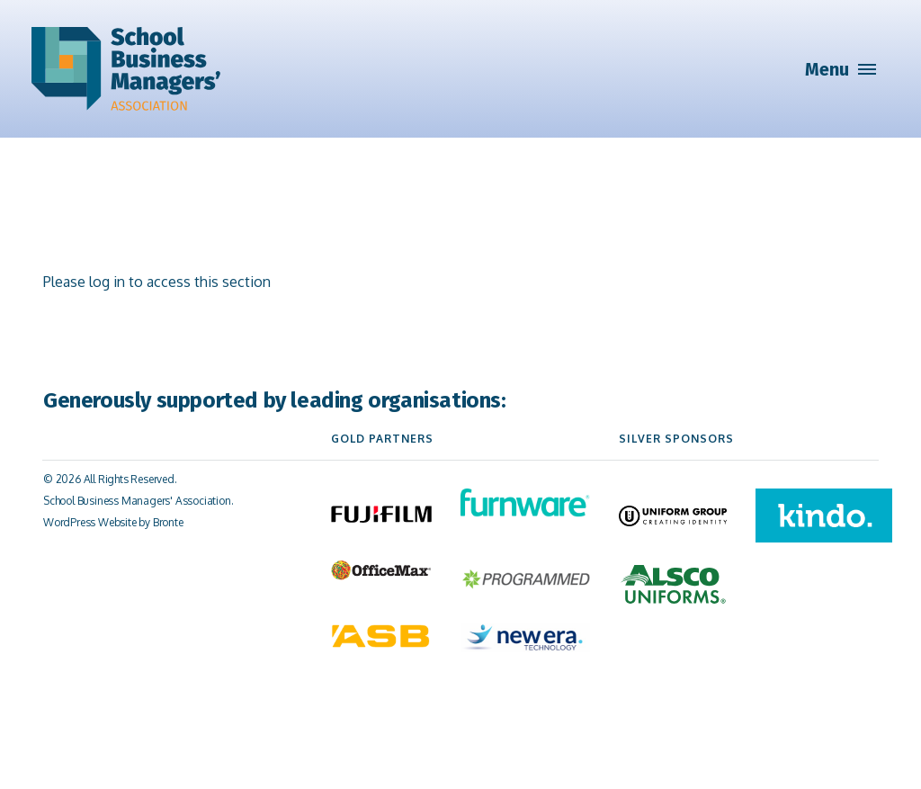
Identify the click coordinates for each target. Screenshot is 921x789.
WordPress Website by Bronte (113, 522)
